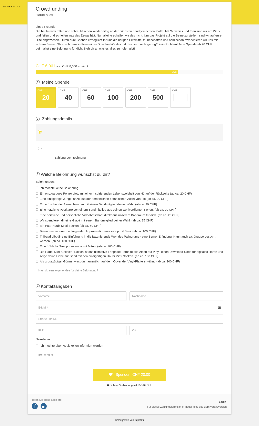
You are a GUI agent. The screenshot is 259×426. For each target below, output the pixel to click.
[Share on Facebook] (35, 406)
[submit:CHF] (129, 375)
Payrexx (139, 420)
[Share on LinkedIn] (44, 406)
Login (222, 401)
